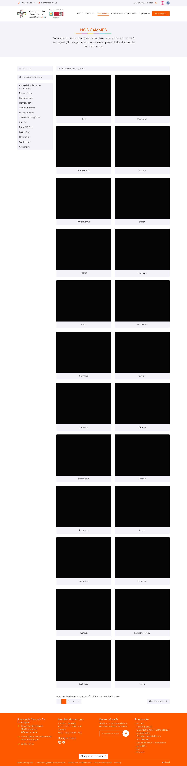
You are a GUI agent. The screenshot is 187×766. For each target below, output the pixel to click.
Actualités (141, 746)
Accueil (80, 14)
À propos (143, 14)
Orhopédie (24, 137)
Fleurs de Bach (26, 113)
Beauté (22, 122)
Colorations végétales (30, 118)
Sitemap (117, 763)
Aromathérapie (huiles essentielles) (30, 87)
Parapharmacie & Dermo (149, 736)
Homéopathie (26, 103)
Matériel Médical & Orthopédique (153, 730)
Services (89, 14)
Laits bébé (24, 132)
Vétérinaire (24, 147)
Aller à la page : (159, 701)
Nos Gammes (103, 14)
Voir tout (25, 68)
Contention (24, 142)
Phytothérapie (26, 98)
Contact (140, 752)
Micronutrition (26, 93)
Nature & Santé (144, 727)
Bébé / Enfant (26, 127)
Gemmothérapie (27, 108)
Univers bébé (143, 733)
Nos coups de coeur (31, 77)
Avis (138, 749)
